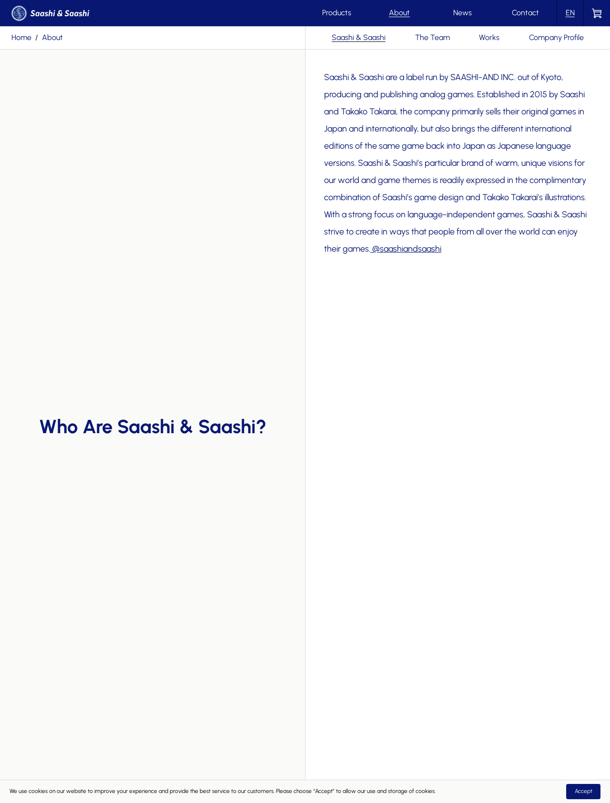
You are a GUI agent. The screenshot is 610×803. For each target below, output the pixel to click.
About (399, 13)
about (52, 37)
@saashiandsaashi (406, 249)
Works (489, 37)
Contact (525, 13)
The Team (432, 37)
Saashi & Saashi (359, 37)
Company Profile (556, 37)
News (462, 13)
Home (21, 37)
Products (336, 13)
